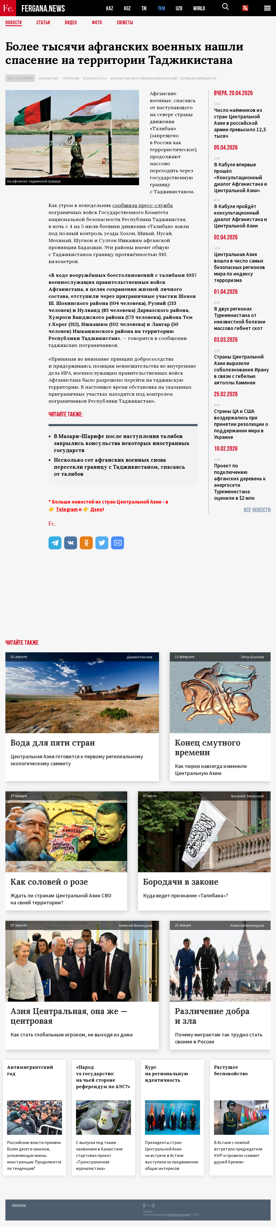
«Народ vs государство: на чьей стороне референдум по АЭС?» (98, 1082)
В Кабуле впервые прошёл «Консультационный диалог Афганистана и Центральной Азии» (240, 177)
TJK (145, 8)
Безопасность (94, 78)
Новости (14, 23)
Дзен (96, 511)
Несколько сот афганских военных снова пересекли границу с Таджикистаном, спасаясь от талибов (122, 468)
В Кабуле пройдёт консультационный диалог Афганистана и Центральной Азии (240, 216)
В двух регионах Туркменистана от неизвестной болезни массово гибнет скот (239, 318)
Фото (99, 23)
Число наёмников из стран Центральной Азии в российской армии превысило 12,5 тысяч (240, 123)
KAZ (109, 8)
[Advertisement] (138, 601)
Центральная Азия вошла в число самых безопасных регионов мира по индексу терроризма (239, 267)
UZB (180, 8)
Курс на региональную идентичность (169, 1075)
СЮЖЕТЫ (128, 23)
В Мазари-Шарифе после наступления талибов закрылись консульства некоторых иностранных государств (121, 443)
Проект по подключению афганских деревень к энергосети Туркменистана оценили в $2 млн (240, 481)
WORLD (201, 8)
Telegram (67, 511)
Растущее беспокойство (233, 1072)
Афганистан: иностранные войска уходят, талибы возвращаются (163, 78)
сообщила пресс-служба (142, 205)
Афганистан (48, 78)
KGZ (127, 8)
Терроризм (70, 78)
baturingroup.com (178, 1221)
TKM (162, 8)
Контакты (19, 1211)
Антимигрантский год (32, 1072)
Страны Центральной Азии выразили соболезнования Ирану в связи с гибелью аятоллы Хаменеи (241, 369)
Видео (73, 23)
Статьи (44, 23)
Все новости (257, 510)
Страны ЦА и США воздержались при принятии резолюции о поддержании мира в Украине (241, 424)
